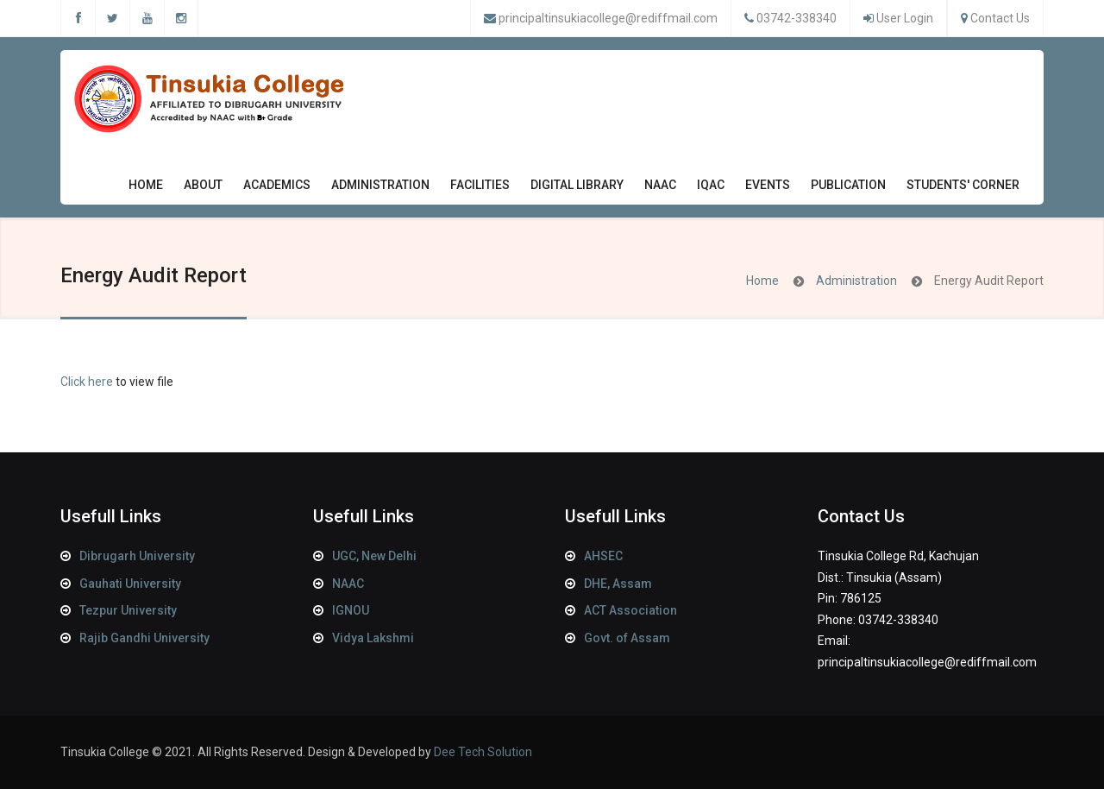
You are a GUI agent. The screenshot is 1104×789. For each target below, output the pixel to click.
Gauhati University (130, 583)
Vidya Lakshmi (373, 638)
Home (146, 185)
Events (767, 188)
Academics (276, 188)
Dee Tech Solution (483, 752)
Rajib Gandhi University (144, 638)
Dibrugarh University (137, 556)
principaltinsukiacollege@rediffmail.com (608, 18)
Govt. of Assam (627, 638)
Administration (380, 188)
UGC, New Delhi (374, 556)
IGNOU (350, 610)
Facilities (480, 188)
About (203, 188)
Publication (848, 188)
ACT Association (630, 610)
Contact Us (1000, 18)
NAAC (660, 188)
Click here (86, 381)
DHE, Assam (618, 583)
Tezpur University (128, 610)
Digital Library (577, 185)
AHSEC (603, 556)
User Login (904, 18)
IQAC (710, 188)
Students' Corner (962, 188)
